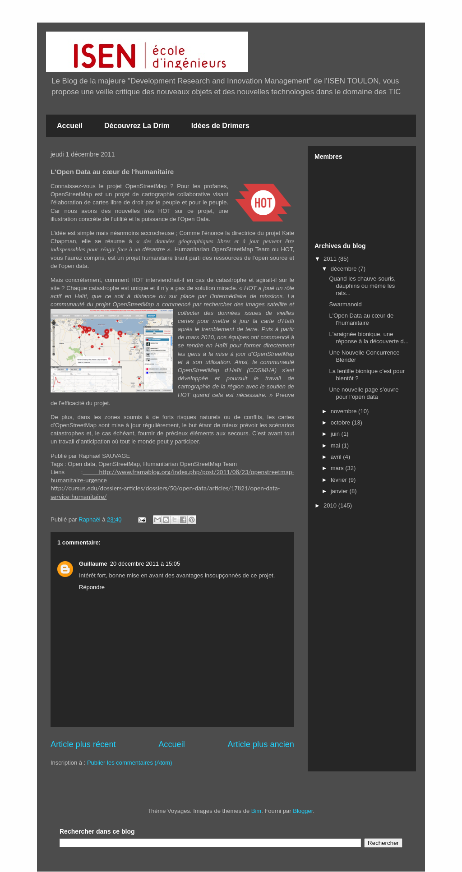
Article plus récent (83, 744)
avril (337, 456)
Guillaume (93, 563)
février (340, 479)
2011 (330, 258)
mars (338, 468)
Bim (256, 810)
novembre (344, 411)
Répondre (92, 587)
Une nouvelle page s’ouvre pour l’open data (363, 393)
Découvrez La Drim (137, 125)
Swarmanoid (345, 304)
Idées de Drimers (220, 125)
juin (336, 433)
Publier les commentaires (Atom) (129, 762)
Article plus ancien (260, 744)
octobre (341, 422)
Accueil (70, 125)
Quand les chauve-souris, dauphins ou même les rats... (362, 285)
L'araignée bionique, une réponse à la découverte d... (368, 338)
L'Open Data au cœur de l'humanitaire (361, 319)
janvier (340, 491)
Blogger (303, 810)
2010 (330, 505)
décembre (344, 268)
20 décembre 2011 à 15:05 (145, 563)
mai (336, 445)
